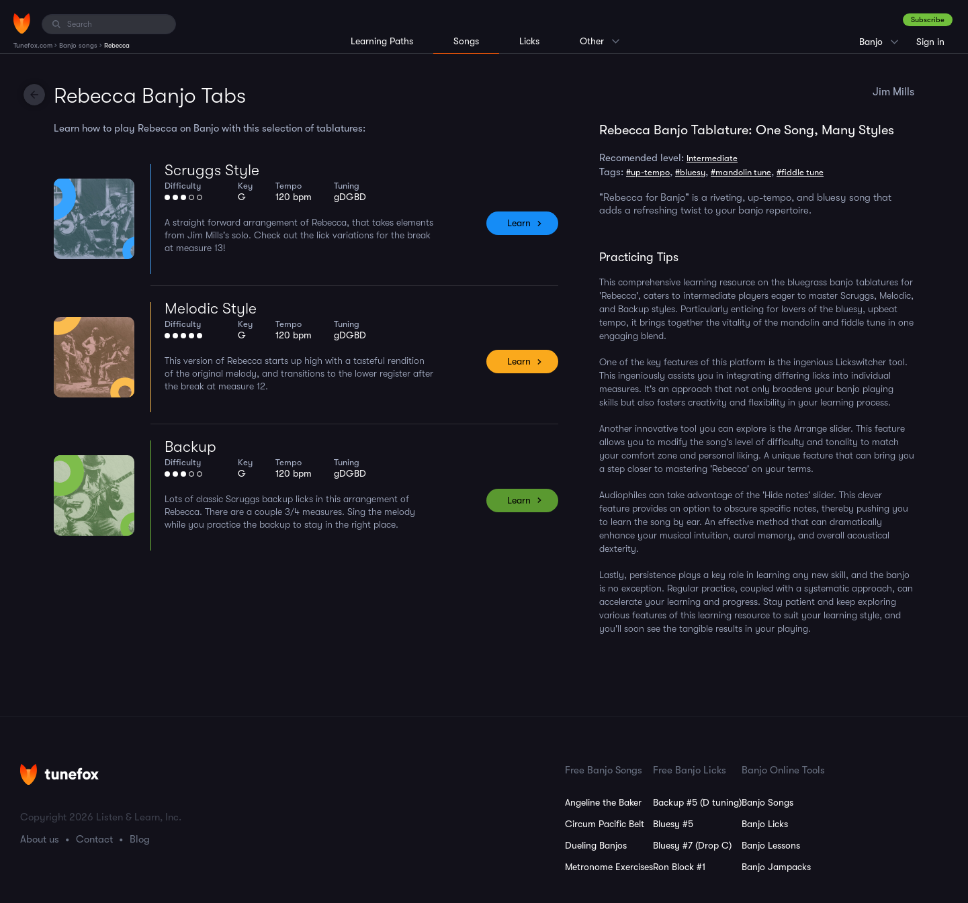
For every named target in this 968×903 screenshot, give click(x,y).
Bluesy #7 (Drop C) (692, 845)
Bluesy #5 (673, 823)
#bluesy (690, 172)
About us (39, 839)
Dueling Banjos (596, 845)
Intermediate (712, 158)
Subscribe (927, 19)
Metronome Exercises (609, 866)
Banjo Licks (765, 823)
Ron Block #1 (679, 866)
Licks (529, 41)
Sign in (930, 41)
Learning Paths (382, 41)
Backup (190, 447)
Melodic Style (211, 308)
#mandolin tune (741, 172)
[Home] (21, 23)
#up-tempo (648, 172)
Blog (140, 839)
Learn (519, 223)
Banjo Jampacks (776, 866)
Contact (94, 839)
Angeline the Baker (603, 802)
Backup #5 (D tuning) (697, 802)
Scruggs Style (212, 170)
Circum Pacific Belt (604, 823)
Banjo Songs (767, 802)
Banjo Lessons (771, 845)
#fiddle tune (800, 172)
